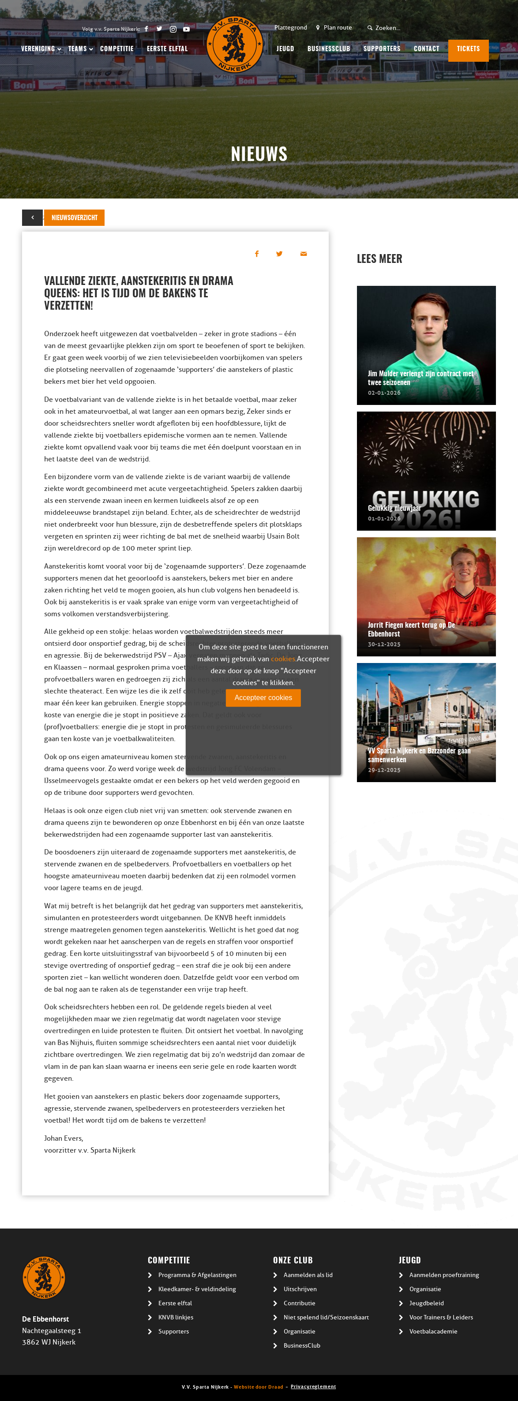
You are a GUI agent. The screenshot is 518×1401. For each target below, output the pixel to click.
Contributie (299, 1303)
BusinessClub (302, 1345)
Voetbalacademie (433, 1331)
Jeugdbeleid (426, 1303)
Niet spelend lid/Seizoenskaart (326, 1317)
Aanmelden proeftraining (444, 1275)
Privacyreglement (313, 1386)
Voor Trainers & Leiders (441, 1317)
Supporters (173, 1331)
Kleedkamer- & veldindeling (197, 1289)
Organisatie (299, 1331)
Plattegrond (290, 27)
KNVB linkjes (175, 1317)
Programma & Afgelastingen (197, 1275)
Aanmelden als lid (308, 1275)
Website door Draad (258, 1386)
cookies (283, 659)
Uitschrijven (300, 1289)
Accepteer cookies (264, 697)
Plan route (338, 27)
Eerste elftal (175, 1303)
